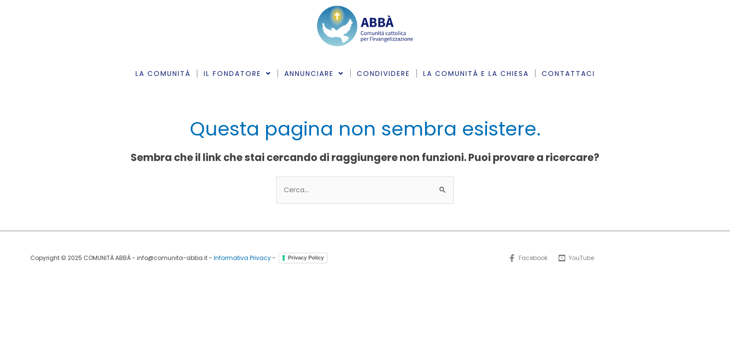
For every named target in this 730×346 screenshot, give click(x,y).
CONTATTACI (568, 73)
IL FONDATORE (237, 73)
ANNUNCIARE (314, 73)
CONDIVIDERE (383, 73)
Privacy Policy (306, 257)
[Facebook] (528, 258)
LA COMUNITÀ (163, 73)
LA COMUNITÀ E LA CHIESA (476, 73)
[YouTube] (576, 258)
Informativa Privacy (242, 258)
